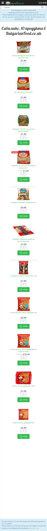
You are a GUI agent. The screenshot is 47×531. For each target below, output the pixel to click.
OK (38, 528)
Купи (23, 69)
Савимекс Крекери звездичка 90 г (23, 202)
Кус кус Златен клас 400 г (23, 92)
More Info (32, 528)
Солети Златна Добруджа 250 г (23, 386)
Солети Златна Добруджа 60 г (24, 423)
